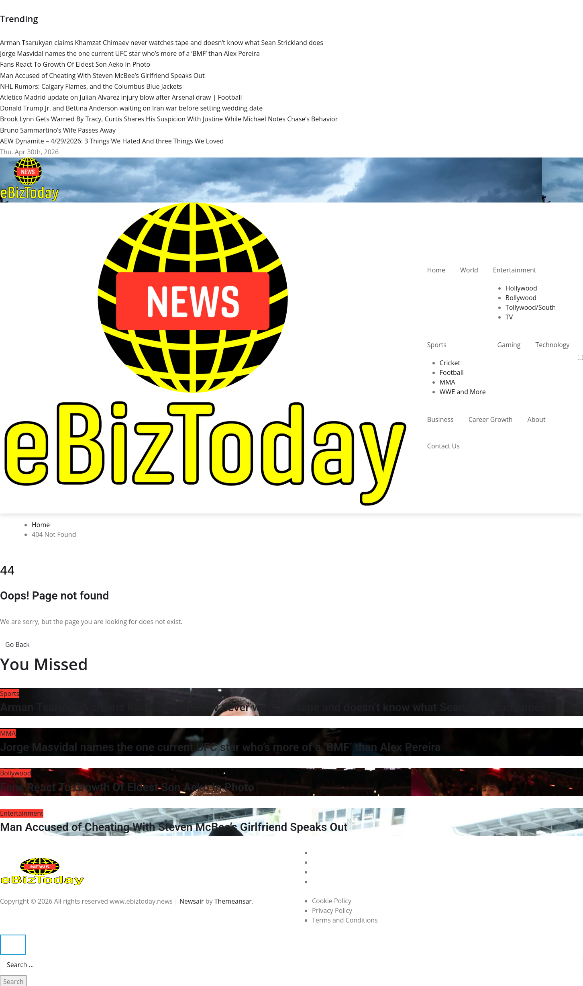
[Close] (13, 945)
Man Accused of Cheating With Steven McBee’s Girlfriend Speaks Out (174, 827)
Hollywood (521, 288)
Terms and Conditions (345, 920)
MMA (447, 382)
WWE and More (463, 391)
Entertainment (514, 270)
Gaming (509, 344)
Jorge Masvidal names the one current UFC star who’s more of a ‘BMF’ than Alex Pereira (220, 747)
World (469, 270)
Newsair (191, 901)
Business (440, 419)
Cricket (450, 362)
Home (436, 270)
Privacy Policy (332, 910)
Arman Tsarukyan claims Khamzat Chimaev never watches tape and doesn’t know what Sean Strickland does (273, 707)
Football (452, 372)
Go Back (17, 644)
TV (509, 317)
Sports (436, 344)
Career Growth (491, 419)
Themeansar (233, 901)
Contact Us (443, 446)
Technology (552, 344)
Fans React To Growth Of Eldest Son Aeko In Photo (127, 787)
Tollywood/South (531, 307)
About (537, 419)
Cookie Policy (331, 900)
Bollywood (521, 297)
